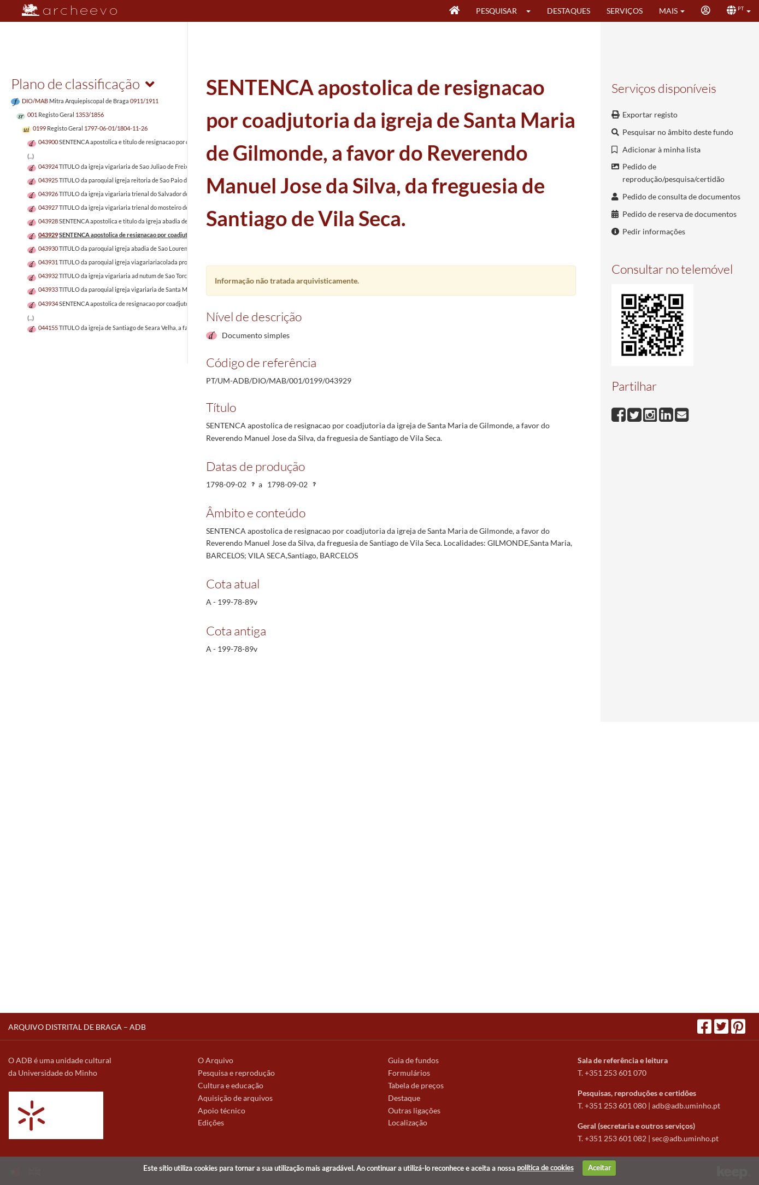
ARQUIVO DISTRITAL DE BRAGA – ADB (77, 1026)
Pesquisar (496, 10)
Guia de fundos (413, 1060)
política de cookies (545, 1167)
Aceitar (599, 1167)
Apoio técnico (221, 1110)
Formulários (409, 1072)
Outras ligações (414, 1110)
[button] (532, 11)
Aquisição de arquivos (235, 1098)
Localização (407, 1122)
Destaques (568, 10)
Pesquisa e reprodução (236, 1072)
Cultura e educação (230, 1085)
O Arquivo (215, 1060)
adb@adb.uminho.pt (686, 1105)
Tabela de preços (416, 1085)
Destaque (404, 1098)
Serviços (625, 10)
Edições (211, 1122)
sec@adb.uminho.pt (685, 1138)
